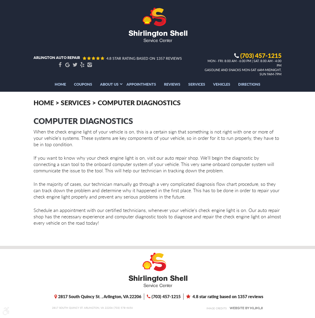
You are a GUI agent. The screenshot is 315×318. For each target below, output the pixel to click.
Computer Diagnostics (139, 102)
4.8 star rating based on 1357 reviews (144, 58)
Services (196, 84)
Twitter (75, 65)
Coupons (83, 84)
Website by (246, 308)
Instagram (89, 65)
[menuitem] (60, 84)
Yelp (82, 65)
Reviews (172, 84)
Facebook (60, 65)
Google (67, 65)
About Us (109, 84)
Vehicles (221, 84)
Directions (249, 84)
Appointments (141, 84)
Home (60, 84)
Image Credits (216, 308)
